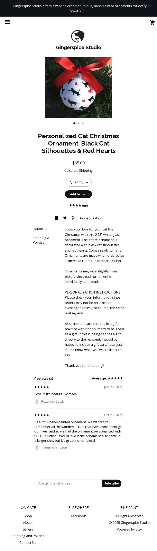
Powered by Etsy (129, 529)
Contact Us (27, 542)
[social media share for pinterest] (74, 218)
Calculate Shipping (78, 170)
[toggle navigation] (7, 22)
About (28, 522)
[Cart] (152, 23)
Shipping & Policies (41, 240)
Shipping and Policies (28, 536)
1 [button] (74, 123)
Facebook (78, 516)
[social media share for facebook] (57, 218)
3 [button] (83, 123)
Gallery (27, 529)
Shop (28, 516)
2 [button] (78, 123)
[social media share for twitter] (65, 218)
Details (40, 229)
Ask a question (91, 218)
